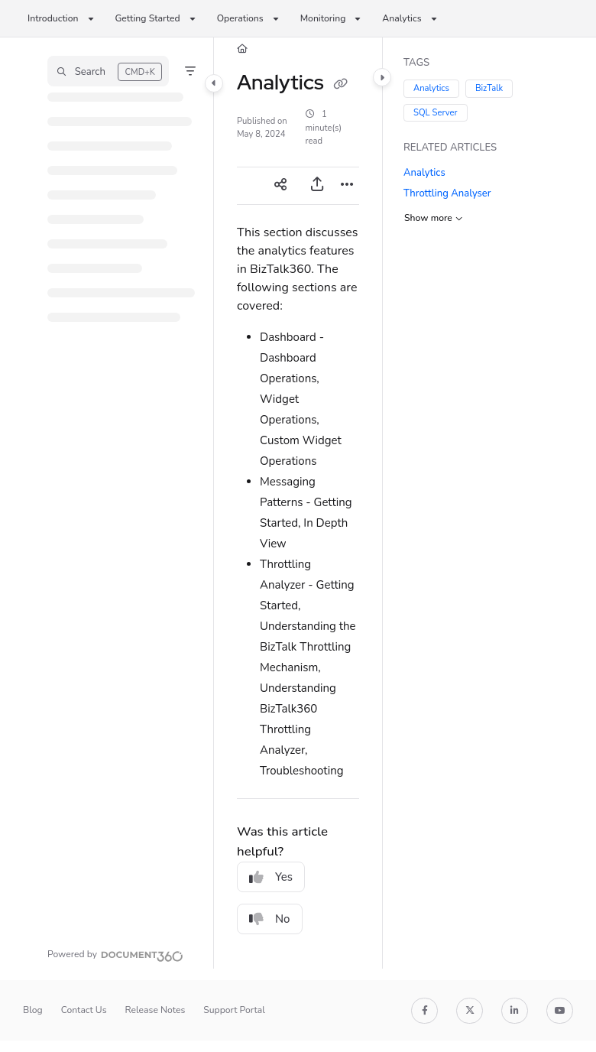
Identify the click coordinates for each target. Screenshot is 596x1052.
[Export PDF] (317, 186)
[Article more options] (347, 186)
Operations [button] (240, 18)
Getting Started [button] (147, 18)
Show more (433, 217)
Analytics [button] (401, 18)
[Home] (242, 49)
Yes (271, 877)
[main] (298, 503)
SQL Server (435, 112)
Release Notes (155, 1010)
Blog (33, 1010)
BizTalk (488, 88)
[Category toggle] (214, 83)
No (269, 919)
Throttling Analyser (447, 193)
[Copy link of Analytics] (340, 84)
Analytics (431, 88)
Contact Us (84, 1010)
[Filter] (190, 71)
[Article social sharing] (280, 186)
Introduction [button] (53, 18)
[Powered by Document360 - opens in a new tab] (115, 954)
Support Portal (234, 1010)
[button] (108, 71)
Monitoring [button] (323, 18)
